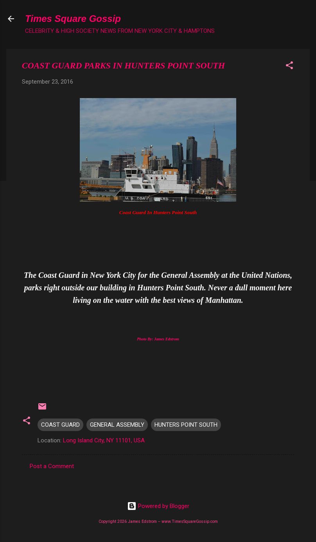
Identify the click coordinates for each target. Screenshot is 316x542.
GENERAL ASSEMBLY (117, 424)
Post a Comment (52, 466)
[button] (289, 67)
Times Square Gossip (73, 18)
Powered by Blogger (158, 506)
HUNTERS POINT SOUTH (185, 424)
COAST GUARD (60, 424)
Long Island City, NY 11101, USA (104, 440)
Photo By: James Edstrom (158, 339)
